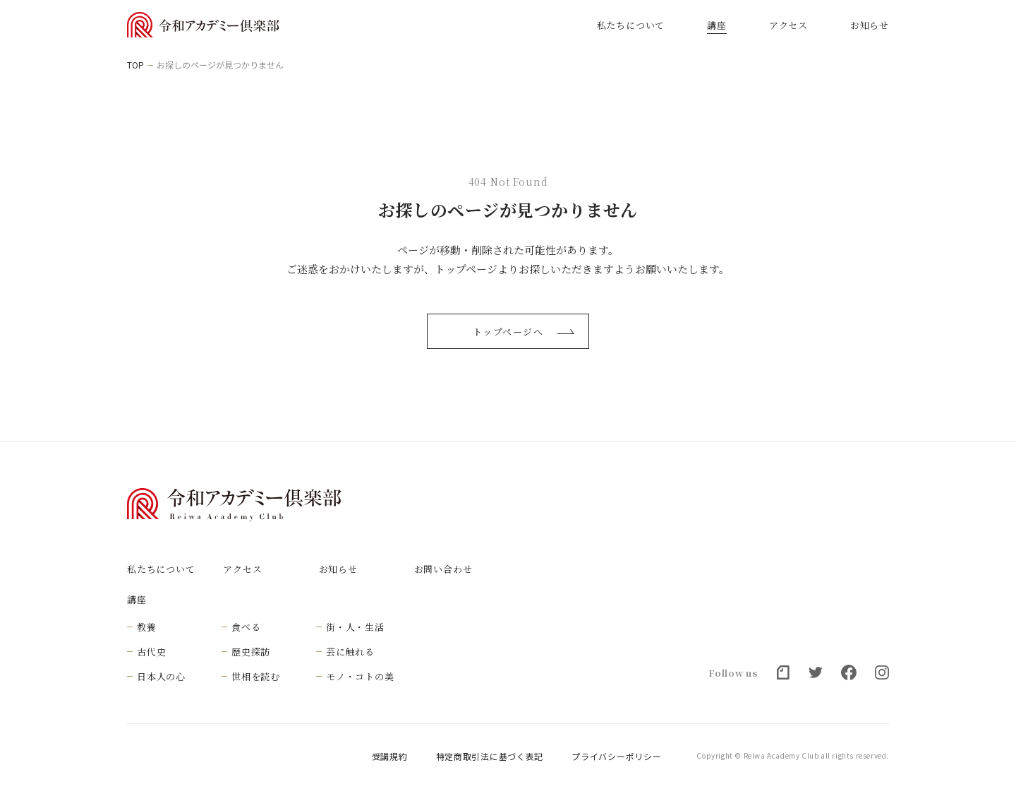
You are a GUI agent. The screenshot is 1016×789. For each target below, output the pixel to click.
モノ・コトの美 (360, 676)
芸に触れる (350, 651)
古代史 (151, 651)
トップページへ (523, 331)
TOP (135, 65)
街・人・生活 (355, 626)
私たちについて (631, 25)
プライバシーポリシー (616, 756)
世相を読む (255, 676)
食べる (245, 626)
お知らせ (869, 25)
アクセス (788, 25)
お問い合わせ (443, 569)
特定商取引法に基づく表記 (490, 756)
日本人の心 (161, 676)
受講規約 (390, 756)
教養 (147, 626)
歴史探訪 (250, 651)
